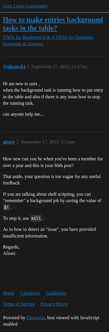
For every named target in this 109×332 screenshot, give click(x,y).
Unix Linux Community (25, 5)
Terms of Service (19, 304)
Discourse (35, 317)
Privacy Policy (54, 304)
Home (9, 293)
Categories (30, 293)
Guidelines (56, 293)
